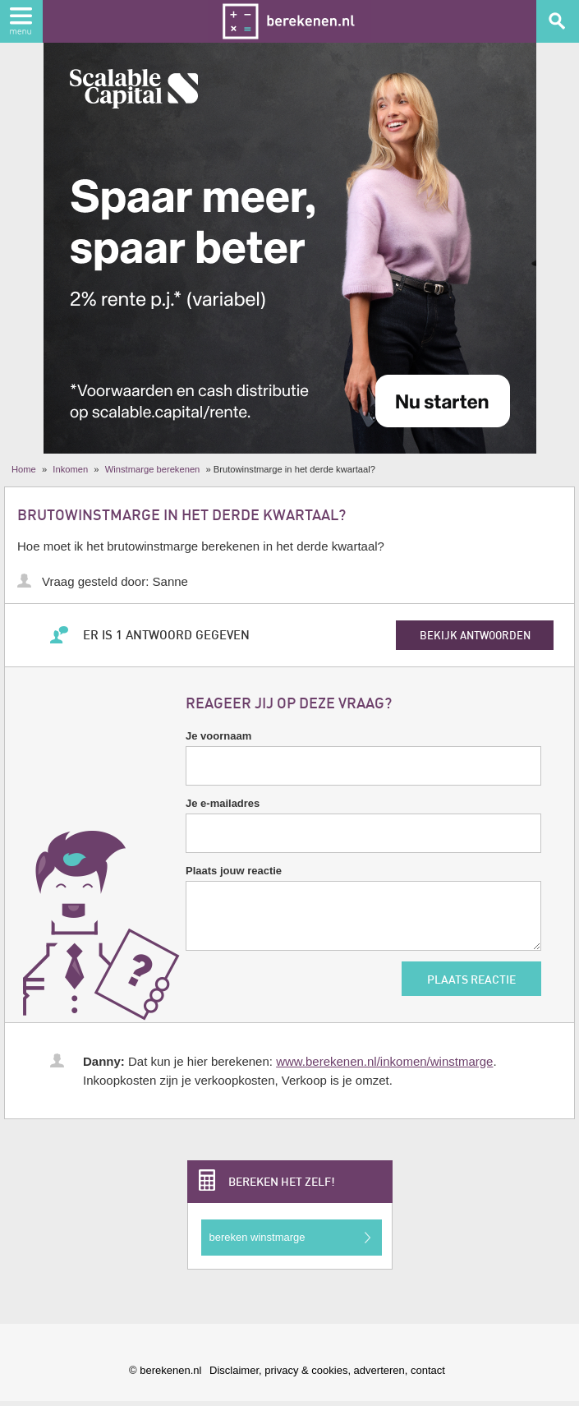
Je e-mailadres (223, 803)
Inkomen (70, 469)
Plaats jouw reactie (234, 870)
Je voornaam (218, 736)
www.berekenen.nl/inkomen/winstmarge (384, 1061)
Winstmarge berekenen (152, 469)
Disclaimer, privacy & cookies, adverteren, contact (327, 1370)
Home (23, 469)
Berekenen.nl (289, 21)
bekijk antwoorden (475, 635)
